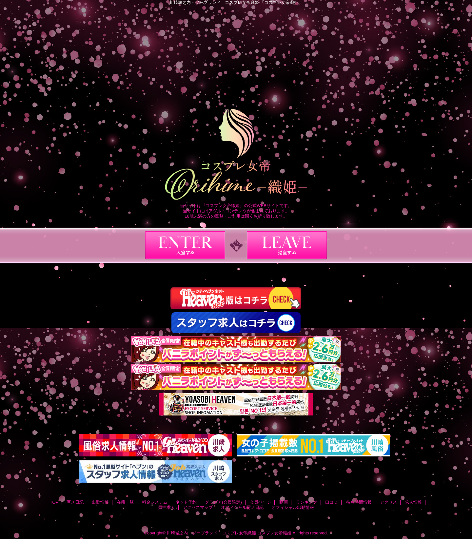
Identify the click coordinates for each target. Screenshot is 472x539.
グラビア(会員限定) (223, 502)
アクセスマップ (198, 507)
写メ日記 (75, 502)
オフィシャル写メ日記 (242, 507)
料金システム (154, 502)
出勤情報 (100, 502)
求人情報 (413, 502)
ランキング (306, 502)
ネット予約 (186, 502)
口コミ (331, 502)
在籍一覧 (125, 502)
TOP (54, 502)
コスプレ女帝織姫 (274, 532)
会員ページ (260, 502)
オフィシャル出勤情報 (292, 507)
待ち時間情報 (359, 502)
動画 (283, 502)
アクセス (388, 502)
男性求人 (166, 507)
